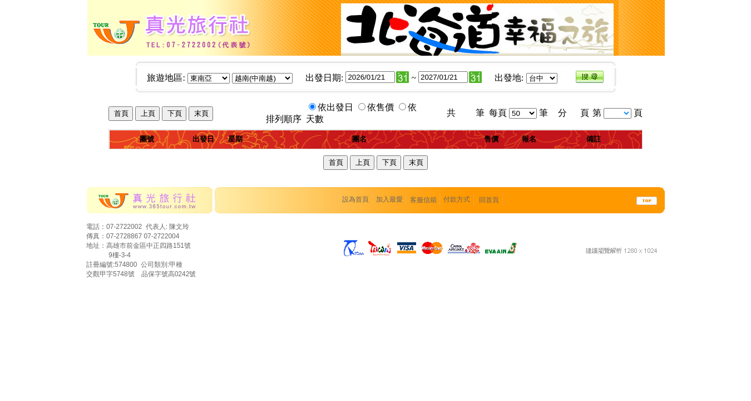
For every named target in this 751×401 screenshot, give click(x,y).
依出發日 (336, 107)
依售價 (381, 107)
